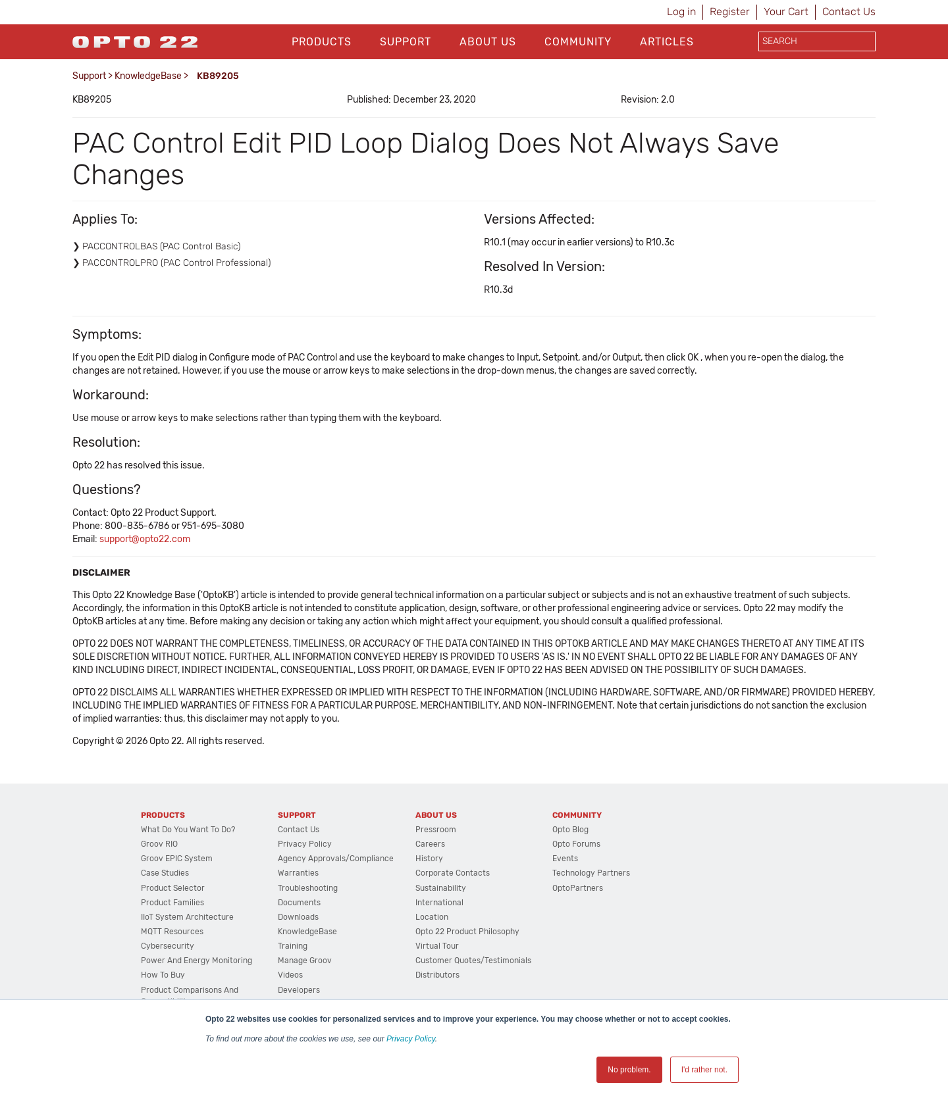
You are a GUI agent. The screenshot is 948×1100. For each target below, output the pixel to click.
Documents (299, 902)
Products (322, 42)
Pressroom (435, 829)
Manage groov (305, 960)
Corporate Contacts (452, 873)
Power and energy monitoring (196, 960)
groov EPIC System (177, 858)
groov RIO (159, 844)
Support (405, 42)
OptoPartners (577, 888)
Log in (681, 11)
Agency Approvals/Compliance (336, 858)
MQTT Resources (172, 931)
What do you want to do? (188, 829)
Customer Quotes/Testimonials (473, 960)
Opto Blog (570, 829)
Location (431, 917)
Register (730, 11)
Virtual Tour (437, 946)
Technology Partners (591, 873)
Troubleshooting (308, 888)
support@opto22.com (144, 539)
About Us (488, 42)
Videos (290, 975)
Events (565, 858)
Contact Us (849, 11)
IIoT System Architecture (187, 917)
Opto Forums (576, 844)
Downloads (298, 917)
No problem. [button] (629, 1069)
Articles (667, 42)
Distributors (437, 975)
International (439, 902)
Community (578, 42)
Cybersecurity (167, 946)
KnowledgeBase (148, 76)
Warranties (298, 873)
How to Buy (163, 975)
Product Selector (173, 888)
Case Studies (165, 873)
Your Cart (786, 11)
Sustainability (440, 888)
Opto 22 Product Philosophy (467, 931)
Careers (430, 844)
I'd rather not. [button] (704, 1069)
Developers (299, 990)
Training (292, 946)
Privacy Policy (410, 1038)
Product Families (172, 902)
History (429, 858)
